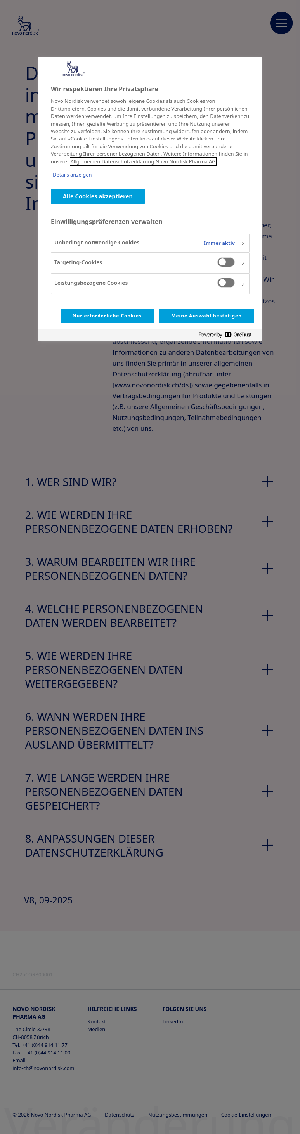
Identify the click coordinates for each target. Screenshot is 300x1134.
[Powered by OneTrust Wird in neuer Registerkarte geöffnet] (228, 336)
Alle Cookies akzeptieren (98, 196)
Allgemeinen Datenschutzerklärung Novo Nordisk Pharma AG (143, 161)
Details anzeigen (72, 174)
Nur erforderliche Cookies (107, 315)
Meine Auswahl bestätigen (206, 315)
